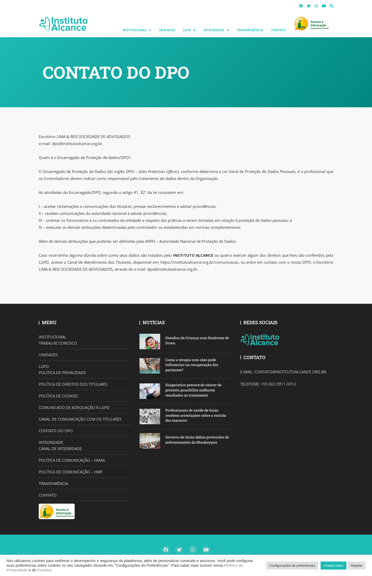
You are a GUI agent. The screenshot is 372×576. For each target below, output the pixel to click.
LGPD (187, 30)
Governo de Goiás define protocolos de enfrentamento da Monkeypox (197, 440)
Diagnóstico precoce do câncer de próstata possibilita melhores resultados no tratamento (193, 389)
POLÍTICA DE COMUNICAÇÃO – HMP (71, 471)
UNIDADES (167, 30)
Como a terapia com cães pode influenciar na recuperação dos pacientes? (191, 364)
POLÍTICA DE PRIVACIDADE (62, 372)
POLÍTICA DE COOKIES (58, 395)
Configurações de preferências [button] (292, 565)
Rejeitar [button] (356, 565)
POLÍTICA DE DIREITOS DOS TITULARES (73, 384)
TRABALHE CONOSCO (58, 343)
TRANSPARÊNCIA (250, 30)
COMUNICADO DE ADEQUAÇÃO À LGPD (74, 407)
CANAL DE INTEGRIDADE (60, 448)
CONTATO (278, 30)
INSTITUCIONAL (135, 30)
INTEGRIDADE (213, 30)
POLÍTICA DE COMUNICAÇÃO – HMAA (72, 460)
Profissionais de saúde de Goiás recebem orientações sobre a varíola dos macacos (195, 415)
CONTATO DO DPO (56, 430)
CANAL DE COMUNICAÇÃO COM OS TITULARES (80, 419)
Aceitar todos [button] (333, 565)
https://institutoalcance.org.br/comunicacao (199, 262)
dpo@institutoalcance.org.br (77, 143)
